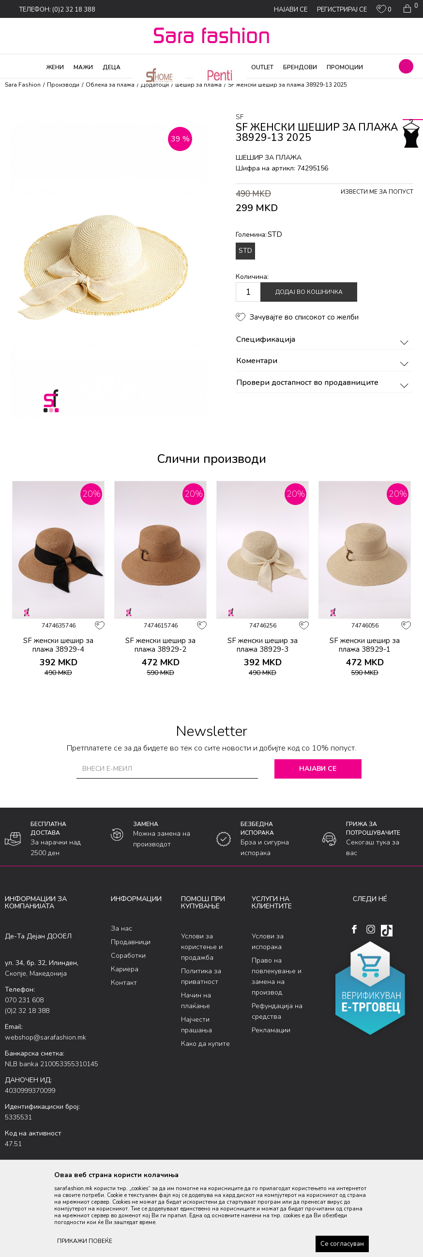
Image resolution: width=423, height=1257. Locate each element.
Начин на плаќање (196, 1001)
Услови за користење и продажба (202, 947)
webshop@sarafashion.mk (45, 1037)
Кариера (124, 969)
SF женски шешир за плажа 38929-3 (262, 645)
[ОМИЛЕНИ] (384, 11)
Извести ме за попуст (377, 192)
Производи (63, 85)
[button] (406, 66)
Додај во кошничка (309, 292)
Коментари (323, 361)
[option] (58, 587)
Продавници (131, 942)
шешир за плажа (198, 85)
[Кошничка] (409, 9)
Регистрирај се (342, 9)
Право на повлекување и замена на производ (277, 976)
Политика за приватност (201, 976)
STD (245, 250)
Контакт (124, 982)
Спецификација (323, 340)
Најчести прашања (196, 1025)
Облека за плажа (110, 85)
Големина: (259, 234)
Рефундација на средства (277, 1011)
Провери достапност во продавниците (323, 383)
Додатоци (155, 85)
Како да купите (205, 1043)
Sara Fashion (23, 85)
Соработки (128, 955)
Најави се (317, 768)
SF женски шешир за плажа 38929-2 (160, 645)
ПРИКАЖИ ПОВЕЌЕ (84, 1241)
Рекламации (271, 1030)
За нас (121, 928)
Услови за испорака (268, 941)
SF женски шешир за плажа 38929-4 (58, 645)
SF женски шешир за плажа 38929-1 (365, 645)
